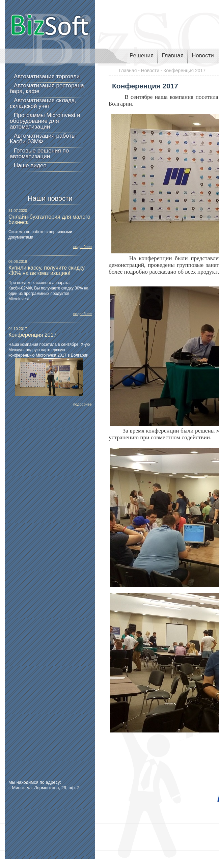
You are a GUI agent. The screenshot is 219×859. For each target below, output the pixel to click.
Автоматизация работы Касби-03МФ (43, 139)
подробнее (82, 247)
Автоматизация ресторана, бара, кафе (47, 88)
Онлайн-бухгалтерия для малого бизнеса (49, 219)
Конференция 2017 (32, 335)
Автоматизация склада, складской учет (43, 103)
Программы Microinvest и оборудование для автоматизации (45, 121)
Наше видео (30, 165)
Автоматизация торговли (47, 76)
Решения (142, 55)
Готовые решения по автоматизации (39, 153)
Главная (173, 55)
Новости (203, 55)
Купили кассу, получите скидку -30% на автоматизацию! (46, 270)
